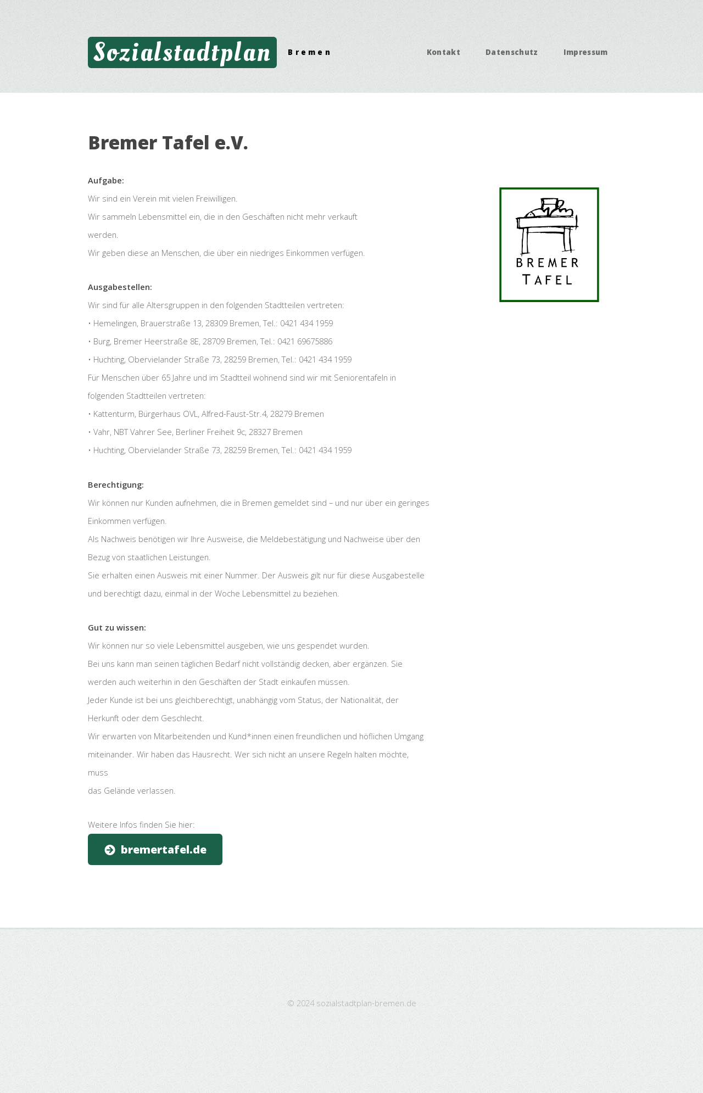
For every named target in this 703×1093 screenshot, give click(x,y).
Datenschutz (512, 52)
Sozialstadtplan (182, 52)
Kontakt (443, 52)
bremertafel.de (164, 849)
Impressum (585, 52)
